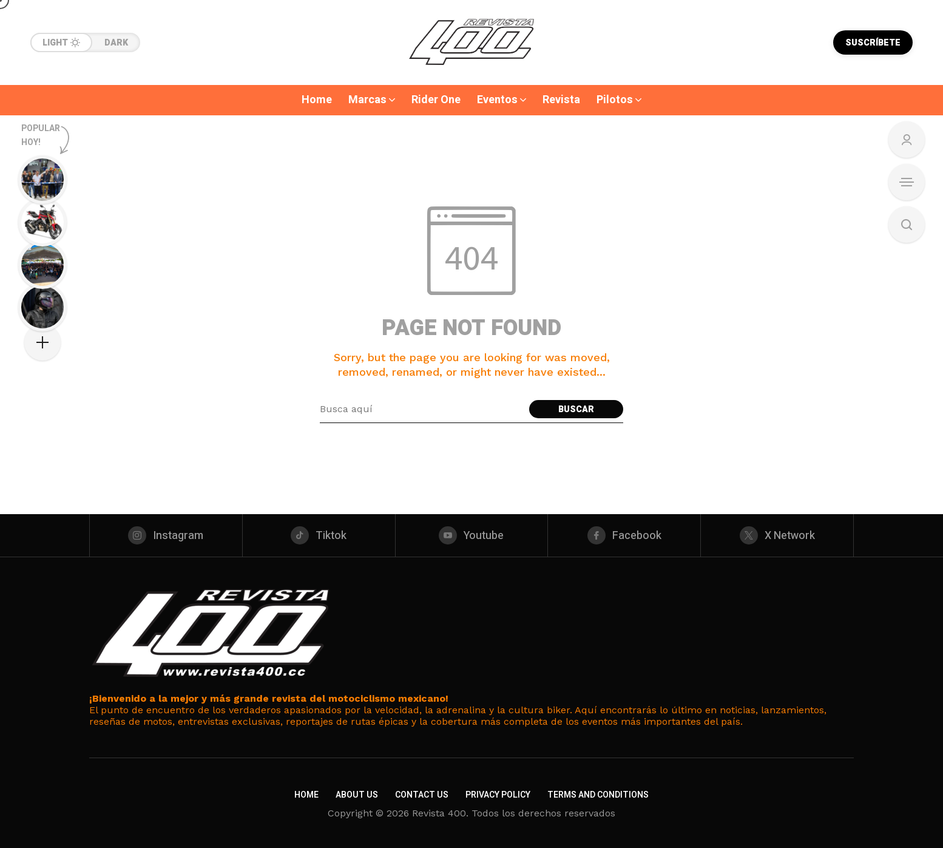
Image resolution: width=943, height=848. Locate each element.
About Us (357, 795)
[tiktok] (319, 535)
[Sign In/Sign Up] (906, 139)
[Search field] (421, 409)
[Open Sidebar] (906, 182)
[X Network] (777, 535)
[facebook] (624, 535)
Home (306, 795)
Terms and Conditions (598, 795)
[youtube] (472, 535)
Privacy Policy (497, 795)
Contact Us (421, 795)
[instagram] (166, 535)
